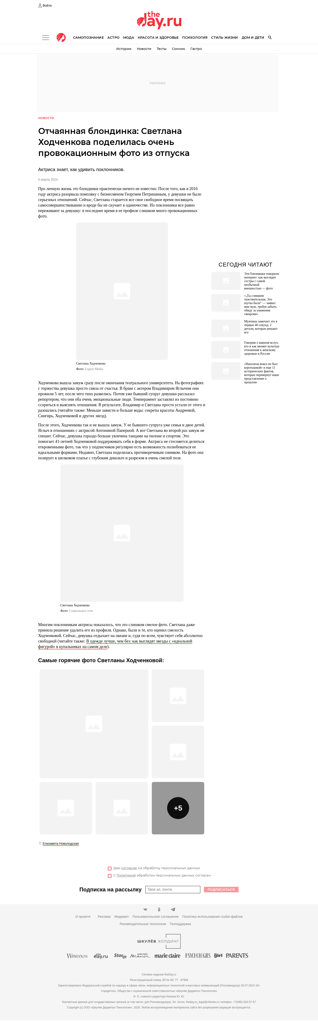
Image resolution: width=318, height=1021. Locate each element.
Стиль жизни (224, 37)
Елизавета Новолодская (61, 844)
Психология (194, 37)
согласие (129, 868)
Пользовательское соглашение (156, 917)
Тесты (161, 49)
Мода (128, 37)
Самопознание (88, 37)
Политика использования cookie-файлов (212, 917)
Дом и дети (253, 37)
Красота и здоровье (158, 37)
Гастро (196, 49)
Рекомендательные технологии (143, 924)
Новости (144, 49)
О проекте (82, 917)
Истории (123, 49)
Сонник (178, 49)
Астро (113, 37)
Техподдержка (180, 924)
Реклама (104, 917)
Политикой (126, 876)
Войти (47, 5)
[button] (178, 808)
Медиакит (121, 917)
